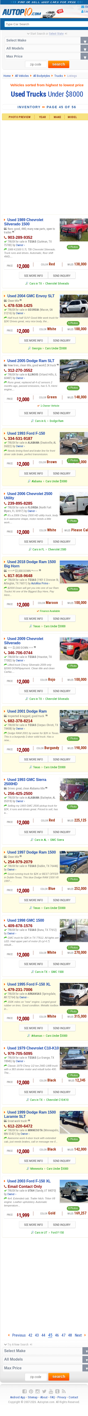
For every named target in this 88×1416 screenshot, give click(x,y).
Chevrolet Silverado (57, 283)
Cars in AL (41, 841)
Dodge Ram (56, 421)
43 (37, 1338)
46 (57, 1338)
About (44, 1400)
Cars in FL (38, 550)
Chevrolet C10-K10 (57, 1102)
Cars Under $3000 (56, 349)
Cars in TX (35, 283)
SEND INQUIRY (63, 276)
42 (30, 1338)
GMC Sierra (57, 841)
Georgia (37, 349)
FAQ (52, 1400)
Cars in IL (40, 421)
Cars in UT (41, 1235)
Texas (36, 627)
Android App (17, 1400)
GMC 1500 (57, 974)
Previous (17, 1338)
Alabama (37, 482)
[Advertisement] (44, 1287)
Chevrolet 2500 (57, 550)
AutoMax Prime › (40, 584)
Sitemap (33, 1400)
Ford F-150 (57, 1235)
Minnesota (36, 1171)
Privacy (61, 1400)
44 (43, 1338)
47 (63, 1338)
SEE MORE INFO (31, 276)
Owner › (20, 245)
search (58, 64)
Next (80, 1338)
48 (70, 1338)
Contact (73, 1400)
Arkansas (36, 1038)
